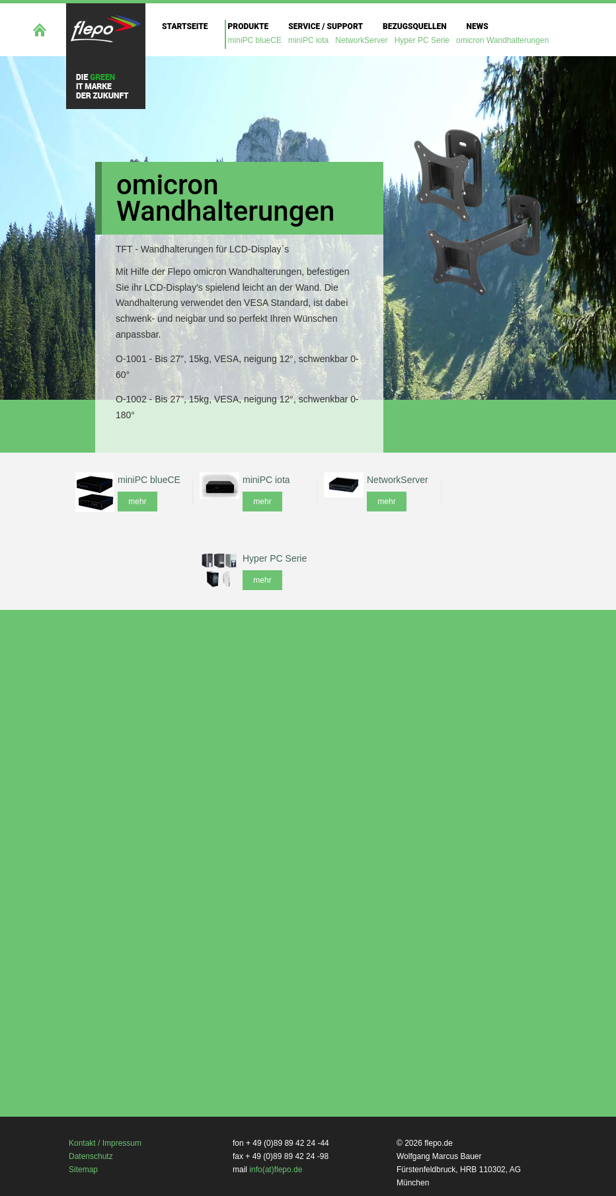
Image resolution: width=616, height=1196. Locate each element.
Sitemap (83, 1169)
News (477, 26)
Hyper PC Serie (422, 40)
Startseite (185, 26)
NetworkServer (361, 40)
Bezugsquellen (415, 26)
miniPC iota (308, 40)
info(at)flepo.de (275, 1169)
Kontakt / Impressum (105, 1143)
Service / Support (325, 26)
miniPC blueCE (255, 40)
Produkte (248, 26)
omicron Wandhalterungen (502, 40)
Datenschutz (91, 1156)
